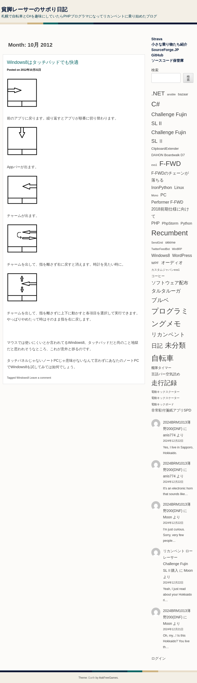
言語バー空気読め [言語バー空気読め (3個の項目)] (165, 374)
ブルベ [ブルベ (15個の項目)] (160, 300)
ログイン (158, 658)
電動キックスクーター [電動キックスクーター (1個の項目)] (165, 391)
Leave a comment (40, 377)
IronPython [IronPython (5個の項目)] (161, 187)
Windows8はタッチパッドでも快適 (42, 62)
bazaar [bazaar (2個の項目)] (183, 94)
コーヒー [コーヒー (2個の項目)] (158, 276)
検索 (155, 70)
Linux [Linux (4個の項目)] (179, 187)
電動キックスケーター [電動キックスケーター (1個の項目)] (165, 397)
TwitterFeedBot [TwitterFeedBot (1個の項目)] (160, 248)
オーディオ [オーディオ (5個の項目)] (172, 262)
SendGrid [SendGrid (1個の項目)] (157, 242)
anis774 (169, 435)
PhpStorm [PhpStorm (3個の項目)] (170, 223)
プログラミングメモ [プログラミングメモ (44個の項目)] (170, 317)
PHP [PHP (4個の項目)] (155, 223)
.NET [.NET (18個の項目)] (158, 93)
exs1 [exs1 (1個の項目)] (154, 164)
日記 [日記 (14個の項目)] (157, 346)
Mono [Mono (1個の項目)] (154, 195)
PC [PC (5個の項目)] (163, 195)
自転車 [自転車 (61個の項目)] (162, 358)
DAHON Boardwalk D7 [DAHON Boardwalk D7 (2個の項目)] (168, 155)
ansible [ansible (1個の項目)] (171, 94)
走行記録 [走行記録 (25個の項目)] (164, 382)
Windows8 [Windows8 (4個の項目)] (160, 255)
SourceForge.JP (165, 50)
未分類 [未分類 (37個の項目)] (175, 345)
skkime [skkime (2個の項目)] (170, 242)
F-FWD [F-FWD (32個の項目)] (170, 163)
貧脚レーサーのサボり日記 (34, 9)
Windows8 (22, 377)
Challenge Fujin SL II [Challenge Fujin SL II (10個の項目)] (169, 119)
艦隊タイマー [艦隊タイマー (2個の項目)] (161, 368)
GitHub (157, 55)
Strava (156, 39)
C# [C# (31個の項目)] (155, 104)
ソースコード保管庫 (167, 60)
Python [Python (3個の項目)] (186, 223)
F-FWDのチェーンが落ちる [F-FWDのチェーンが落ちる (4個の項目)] (170, 176)
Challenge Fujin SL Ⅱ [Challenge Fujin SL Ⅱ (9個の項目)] (168, 136)
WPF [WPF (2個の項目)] (155, 263)
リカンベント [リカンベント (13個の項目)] (168, 335)
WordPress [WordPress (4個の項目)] (182, 255)
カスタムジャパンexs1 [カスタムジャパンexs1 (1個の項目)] (165, 269)
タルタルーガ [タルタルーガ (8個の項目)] (166, 291)
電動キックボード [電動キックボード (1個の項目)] (162, 404)
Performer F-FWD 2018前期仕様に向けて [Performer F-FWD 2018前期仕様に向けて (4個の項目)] (170, 209)
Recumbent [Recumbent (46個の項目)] (169, 233)
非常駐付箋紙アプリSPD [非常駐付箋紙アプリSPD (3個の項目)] (171, 410)
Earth (91, 677)
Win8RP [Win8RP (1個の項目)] (177, 248)
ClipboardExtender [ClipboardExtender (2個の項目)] (165, 148)
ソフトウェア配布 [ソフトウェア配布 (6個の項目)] (169, 282)
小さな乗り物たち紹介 (169, 44)
